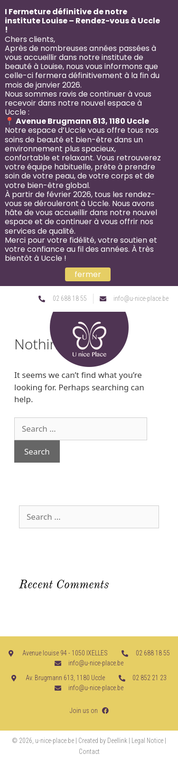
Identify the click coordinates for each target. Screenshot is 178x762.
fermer (88, 274)
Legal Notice (147, 740)
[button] (167, 328)
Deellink (117, 740)
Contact (89, 751)
